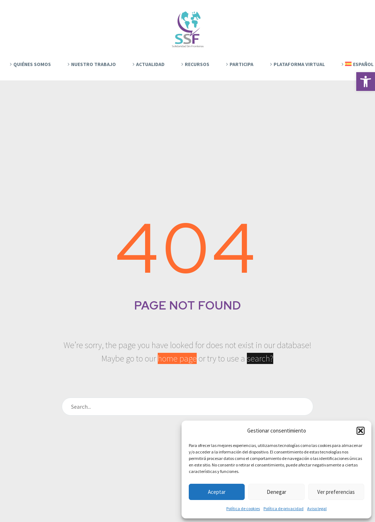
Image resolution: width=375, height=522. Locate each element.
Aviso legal (317, 508)
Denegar (276, 491)
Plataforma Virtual (299, 64)
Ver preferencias (336, 491)
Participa (241, 64)
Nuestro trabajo (93, 64)
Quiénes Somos (32, 64)
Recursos (197, 64)
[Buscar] (188, 407)
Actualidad (150, 64)
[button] (365, 81)
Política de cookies (243, 508)
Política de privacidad (283, 508)
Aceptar (217, 491)
